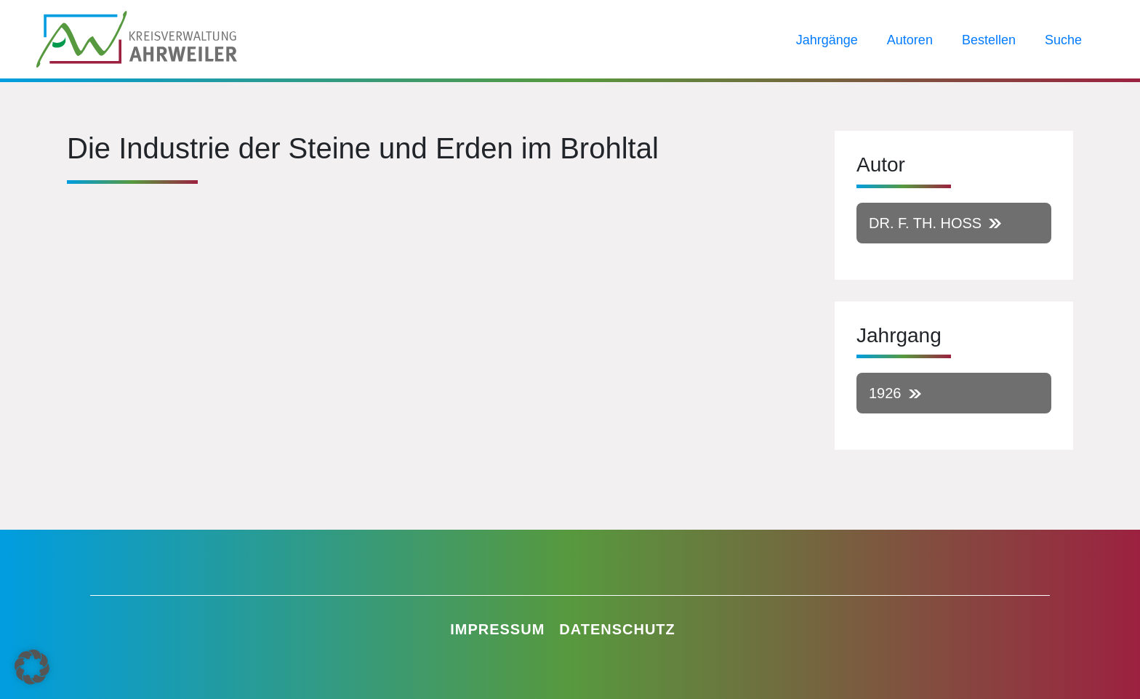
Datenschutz (617, 629)
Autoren (910, 40)
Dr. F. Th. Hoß (925, 223)
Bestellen (989, 40)
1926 (885, 393)
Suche (1063, 40)
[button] (32, 667)
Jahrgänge (827, 40)
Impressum (497, 629)
